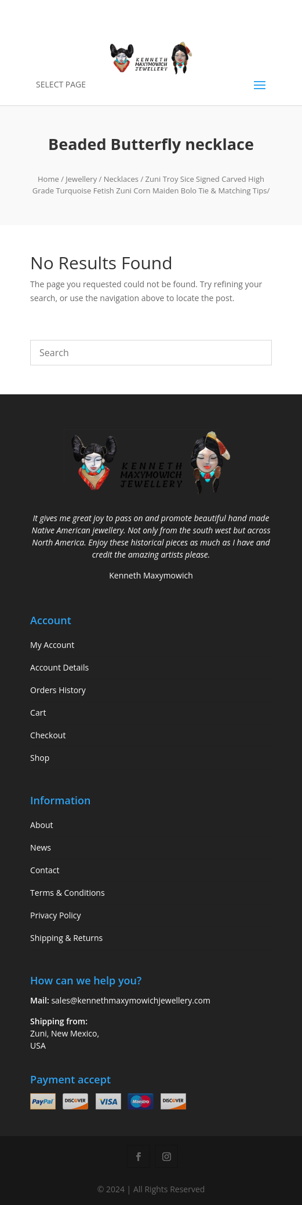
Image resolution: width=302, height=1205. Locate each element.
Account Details (59, 667)
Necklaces (121, 179)
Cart (38, 712)
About (41, 824)
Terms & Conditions (67, 892)
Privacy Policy (55, 915)
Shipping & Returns (66, 937)
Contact (44, 870)
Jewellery (81, 179)
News (40, 847)
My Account (52, 644)
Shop (39, 757)
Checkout (48, 735)
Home (48, 179)
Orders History (58, 689)
